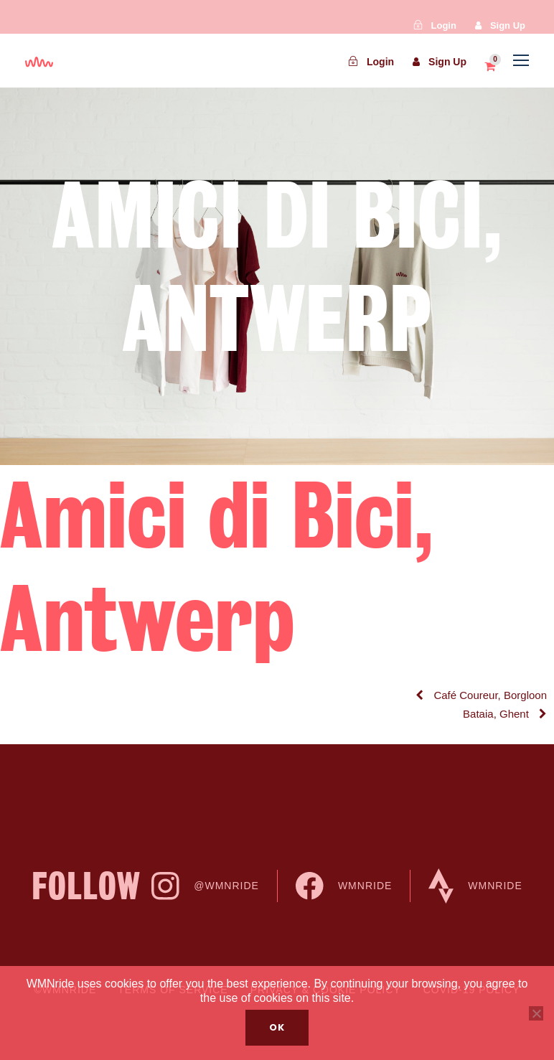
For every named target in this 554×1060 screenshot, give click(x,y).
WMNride (344, 886)
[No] (536, 1013)
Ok (277, 1027)
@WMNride (205, 886)
